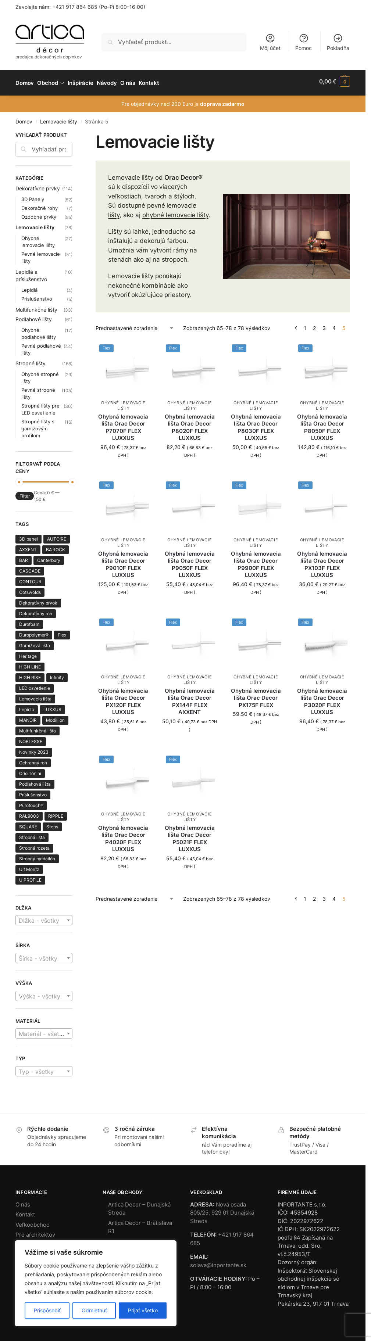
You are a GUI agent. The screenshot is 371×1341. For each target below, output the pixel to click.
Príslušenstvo (36, 295)
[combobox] (43, 917)
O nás (22, 1201)
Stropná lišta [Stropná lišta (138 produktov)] (32, 834)
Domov (23, 119)
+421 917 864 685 (74, 7)
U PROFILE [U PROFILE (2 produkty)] (30, 876)
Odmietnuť (94, 1310)
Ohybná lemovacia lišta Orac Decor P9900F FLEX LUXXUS (256, 561)
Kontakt (25, 1211)
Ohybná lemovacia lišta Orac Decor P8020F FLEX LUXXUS (190, 424)
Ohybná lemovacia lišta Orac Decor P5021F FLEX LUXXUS (190, 835)
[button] (334, 82)
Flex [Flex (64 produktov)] (62, 631)
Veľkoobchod (32, 1221)
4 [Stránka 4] (334, 325)
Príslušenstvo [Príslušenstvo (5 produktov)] (33, 791)
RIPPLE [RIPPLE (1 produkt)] (55, 812)
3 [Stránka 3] (324, 325)
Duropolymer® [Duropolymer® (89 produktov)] (34, 631)
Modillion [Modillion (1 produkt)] (55, 717)
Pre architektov (35, 1231)
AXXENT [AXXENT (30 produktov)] (28, 546)
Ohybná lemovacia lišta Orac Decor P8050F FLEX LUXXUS (322, 424)
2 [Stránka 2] (314, 325)
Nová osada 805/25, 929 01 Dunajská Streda (222, 1209)
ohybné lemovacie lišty (175, 211)
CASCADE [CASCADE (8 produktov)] (29, 567)
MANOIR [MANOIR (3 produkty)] (28, 717)
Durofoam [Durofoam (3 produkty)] (29, 621)
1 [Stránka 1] (305, 325)
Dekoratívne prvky (37, 185)
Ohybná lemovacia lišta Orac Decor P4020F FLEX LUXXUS (123, 835)
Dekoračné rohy (39, 205)
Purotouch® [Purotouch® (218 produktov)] (31, 802)
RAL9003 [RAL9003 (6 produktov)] (29, 812)
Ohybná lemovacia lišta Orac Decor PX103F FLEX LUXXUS (322, 561)
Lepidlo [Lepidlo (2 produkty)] (26, 706)
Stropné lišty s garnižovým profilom (37, 425)
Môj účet (270, 42)
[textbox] (44, 917)
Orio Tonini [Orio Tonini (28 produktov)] (30, 770)
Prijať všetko (143, 1310)
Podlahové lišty (33, 316)
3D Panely (32, 196)
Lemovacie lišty (58, 119)
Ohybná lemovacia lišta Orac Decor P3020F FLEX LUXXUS (322, 698)
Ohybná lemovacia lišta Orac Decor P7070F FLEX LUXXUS (123, 424)
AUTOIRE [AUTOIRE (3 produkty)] (56, 535)
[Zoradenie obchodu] (135, 325)
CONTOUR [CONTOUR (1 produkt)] (30, 578)
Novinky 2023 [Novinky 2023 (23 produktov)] (34, 749)
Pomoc (303, 42)
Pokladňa (338, 42)
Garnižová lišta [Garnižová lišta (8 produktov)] (34, 642)
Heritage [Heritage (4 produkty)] (28, 653)
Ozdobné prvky (38, 213)
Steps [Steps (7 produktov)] (52, 823)
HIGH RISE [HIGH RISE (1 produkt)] (30, 674)
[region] (95, 1283)
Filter (24, 493)
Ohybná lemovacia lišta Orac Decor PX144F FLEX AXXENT (190, 698)
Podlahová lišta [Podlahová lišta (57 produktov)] (35, 781)
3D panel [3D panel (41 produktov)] (28, 535)
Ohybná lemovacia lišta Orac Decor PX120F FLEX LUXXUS (123, 698)
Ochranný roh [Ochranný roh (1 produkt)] (33, 759)
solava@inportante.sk (218, 1261)
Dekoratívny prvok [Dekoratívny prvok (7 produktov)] (38, 599)
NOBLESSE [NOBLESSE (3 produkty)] (30, 738)
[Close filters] (74, 133)
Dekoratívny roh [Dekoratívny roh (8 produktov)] (35, 610)
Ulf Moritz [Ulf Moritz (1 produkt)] (29, 866)
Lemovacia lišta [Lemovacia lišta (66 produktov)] (35, 695)
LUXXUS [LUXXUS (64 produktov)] (52, 706)
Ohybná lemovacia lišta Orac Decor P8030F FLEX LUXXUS (256, 424)
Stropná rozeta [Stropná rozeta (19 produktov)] (34, 844)
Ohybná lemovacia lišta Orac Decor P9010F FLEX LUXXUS (123, 561)
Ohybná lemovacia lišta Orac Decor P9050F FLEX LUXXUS (190, 561)
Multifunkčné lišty (36, 306)
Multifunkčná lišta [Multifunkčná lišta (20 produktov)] (37, 727)
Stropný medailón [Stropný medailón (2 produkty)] (37, 855)
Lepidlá (29, 287)
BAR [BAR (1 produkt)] (23, 557)
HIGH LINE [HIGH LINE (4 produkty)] (30, 663)
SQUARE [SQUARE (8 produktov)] (28, 823)
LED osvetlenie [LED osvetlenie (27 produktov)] (34, 685)
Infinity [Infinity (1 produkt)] (57, 674)
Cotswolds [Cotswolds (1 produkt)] (30, 589)
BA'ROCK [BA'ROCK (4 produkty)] (55, 546)
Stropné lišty (30, 360)
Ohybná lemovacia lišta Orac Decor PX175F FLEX (256, 694)
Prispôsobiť (47, 1310)
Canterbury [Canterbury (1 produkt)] (48, 557)
